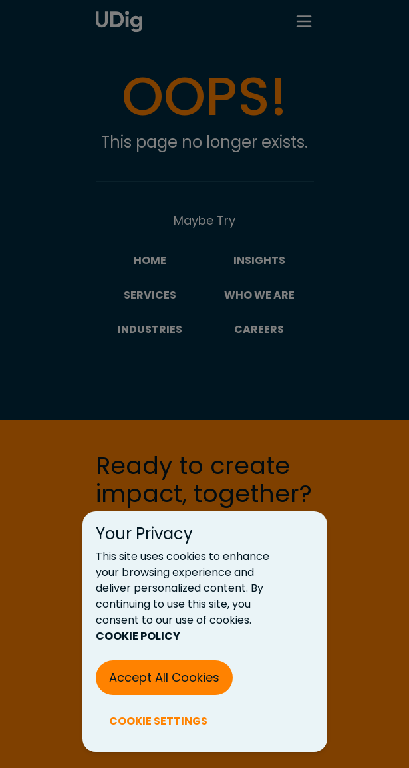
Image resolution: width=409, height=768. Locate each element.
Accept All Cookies (164, 677)
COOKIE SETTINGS (158, 721)
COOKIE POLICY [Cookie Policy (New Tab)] (138, 636)
